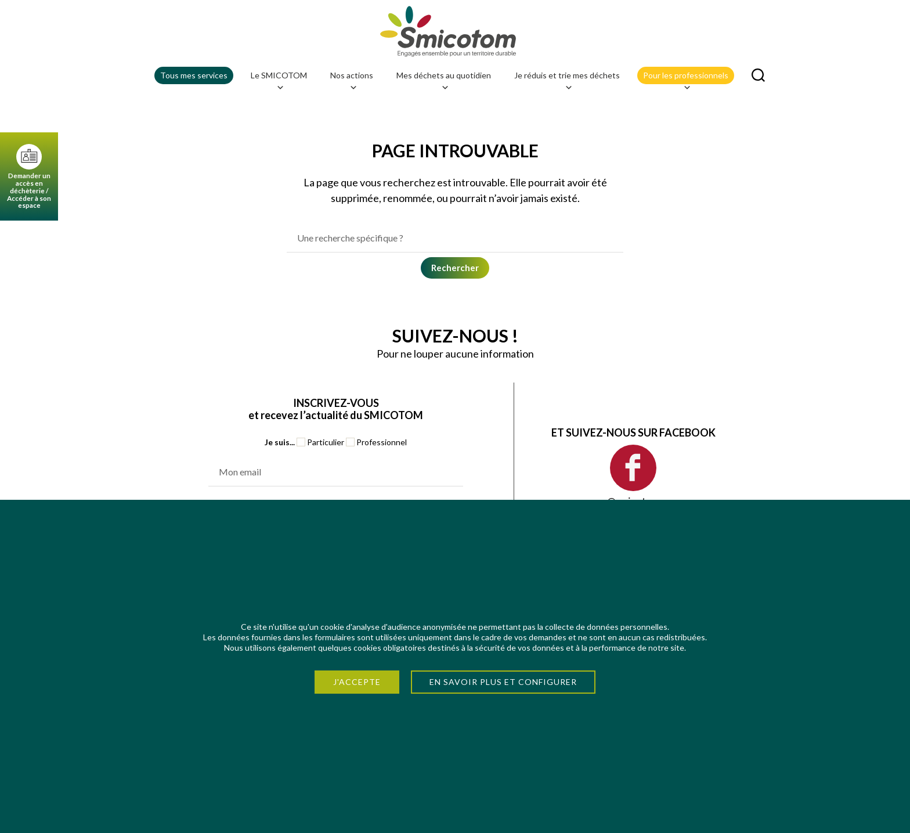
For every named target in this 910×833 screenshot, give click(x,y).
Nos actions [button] (351, 78)
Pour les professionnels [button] (685, 78)
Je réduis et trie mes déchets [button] (567, 78)
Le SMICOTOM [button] (279, 78)
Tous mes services (194, 76)
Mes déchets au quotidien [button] (443, 78)
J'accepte (357, 682)
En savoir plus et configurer (503, 682)
